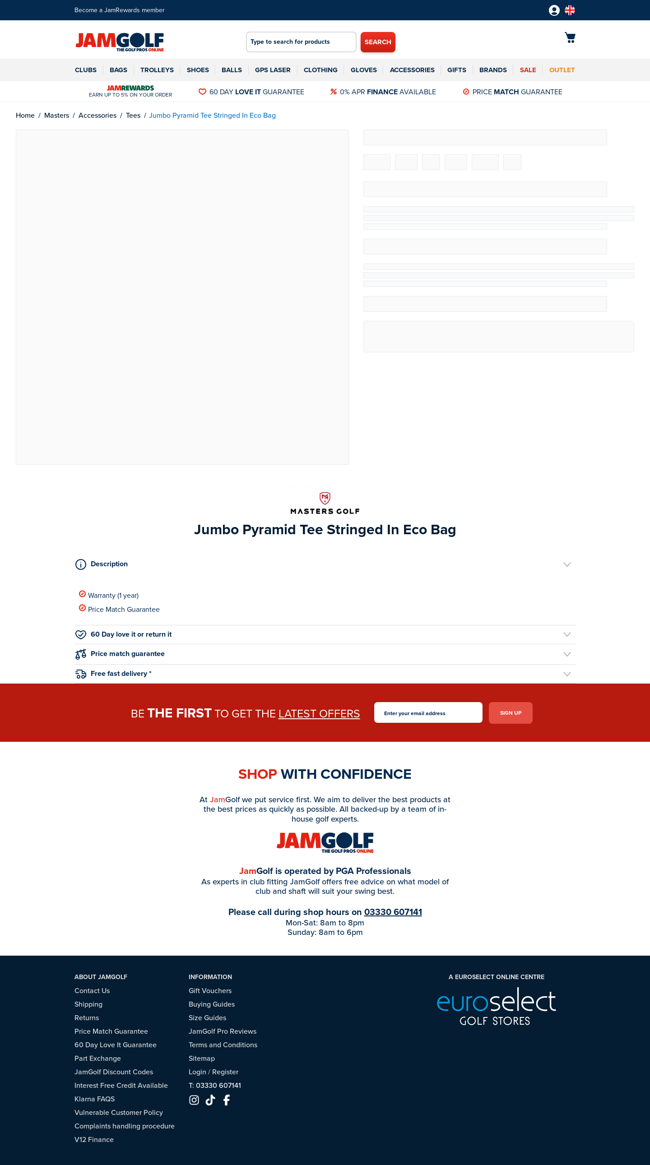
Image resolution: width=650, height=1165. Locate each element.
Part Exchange (97, 1058)
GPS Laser (273, 70)
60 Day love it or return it (123, 634)
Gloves (364, 70)
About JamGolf (100, 976)
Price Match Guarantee (119, 609)
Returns (86, 1017)
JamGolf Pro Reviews (222, 1031)
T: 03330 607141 (215, 1085)
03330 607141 (393, 911)
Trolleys (157, 70)
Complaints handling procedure (124, 1126)
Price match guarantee (120, 654)
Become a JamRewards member (119, 10)
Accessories (412, 70)
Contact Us (92, 990)
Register (225, 1072)
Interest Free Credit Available (121, 1085)
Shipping (88, 1004)
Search (378, 42)
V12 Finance (94, 1139)
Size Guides (207, 1017)
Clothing (321, 70)
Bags (118, 70)
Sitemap (202, 1058)
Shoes (198, 70)
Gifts (456, 70)
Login (197, 1072)
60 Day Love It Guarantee (115, 1045)
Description (101, 563)
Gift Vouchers (210, 990)
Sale (528, 70)
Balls (232, 70)
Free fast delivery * (113, 673)
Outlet (562, 70)
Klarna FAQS (94, 1099)
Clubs (86, 70)
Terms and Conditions (223, 1045)
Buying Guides (212, 1004)
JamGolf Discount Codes (113, 1072)
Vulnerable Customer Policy (118, 1112)
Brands (493, 70)
